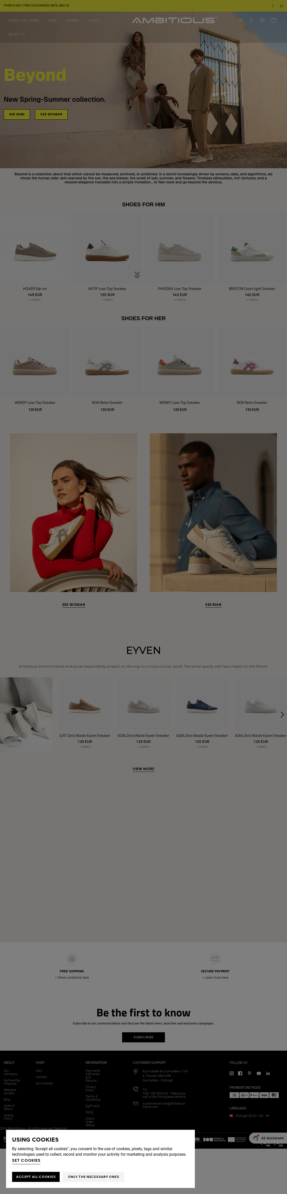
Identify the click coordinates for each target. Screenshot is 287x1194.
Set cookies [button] (26, 1160)
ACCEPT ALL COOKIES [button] (36, 1176)
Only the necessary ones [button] (93, 1176)
